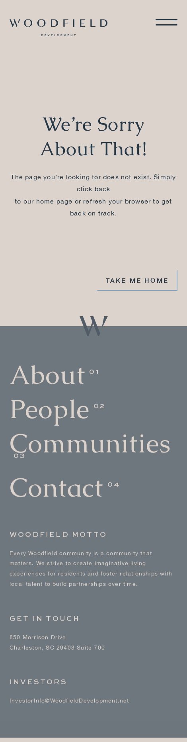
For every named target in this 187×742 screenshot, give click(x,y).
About (47, 371)
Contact (56, 484)
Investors (38, 678)
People (50, 406)
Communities (90, 440)
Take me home (137, 280)
